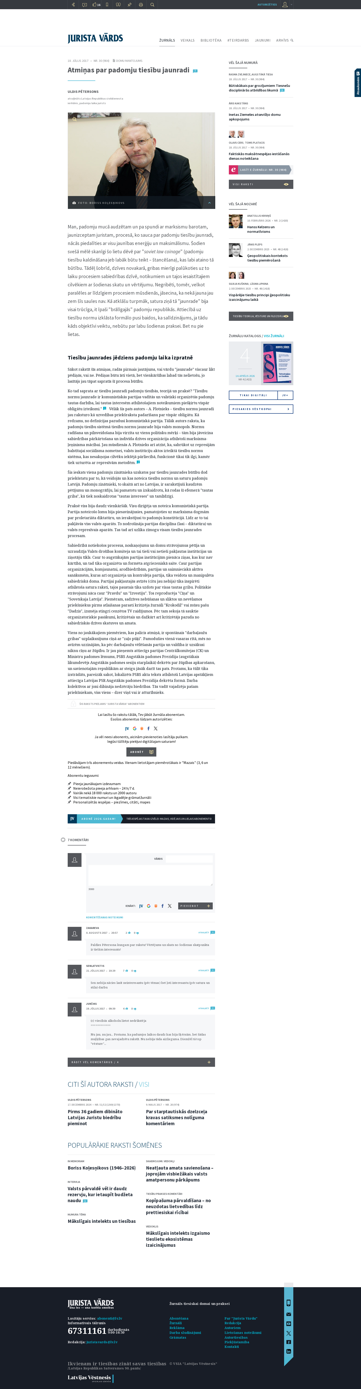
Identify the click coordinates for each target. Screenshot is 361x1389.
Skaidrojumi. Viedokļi (160, 1161)
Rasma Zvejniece (239, 74)
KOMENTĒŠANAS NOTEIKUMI (104, 917)
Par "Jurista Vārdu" (241, 1318)
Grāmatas (177, 1337)
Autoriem (232, 1328)
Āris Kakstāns (238, 103)
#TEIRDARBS (238, 40)
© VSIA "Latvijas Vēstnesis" (193, 1363)
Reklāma (177, 1328)
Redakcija (233, 1323)
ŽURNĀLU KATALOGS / (256, 335)
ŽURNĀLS (167, 40)
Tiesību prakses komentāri (164, 1193)
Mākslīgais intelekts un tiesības (102, 1221)
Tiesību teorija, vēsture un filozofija (261, 316)
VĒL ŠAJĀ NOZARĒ (243, 204)
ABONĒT (137, 752)
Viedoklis (152, 1226)
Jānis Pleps (254, 244)
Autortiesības (236, 1337)
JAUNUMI (263, 40)
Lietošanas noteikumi (243, 1332)
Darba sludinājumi (185, 1332)
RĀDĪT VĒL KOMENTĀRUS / (141, 1062)
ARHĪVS (282, 40)
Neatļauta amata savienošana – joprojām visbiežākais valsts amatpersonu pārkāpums (179, 1174)
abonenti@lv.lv (109, 1318)
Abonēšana (179, 1318)
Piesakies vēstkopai (261, 409)
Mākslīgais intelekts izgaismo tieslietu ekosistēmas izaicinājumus (178, 1239)
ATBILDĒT (203, 932)
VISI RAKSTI (261, 184)
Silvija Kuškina (239, 283)
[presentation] (190, 894)
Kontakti (231, 1346)
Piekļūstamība (237, 1342)
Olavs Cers (236, 142)
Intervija (74, 1182)
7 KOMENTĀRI (78, 839)
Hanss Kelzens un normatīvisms (261, 229)
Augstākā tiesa (262, 74)
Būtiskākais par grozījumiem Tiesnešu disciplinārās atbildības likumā (259, 87)
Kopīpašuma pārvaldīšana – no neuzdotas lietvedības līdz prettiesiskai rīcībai (178, 1206)
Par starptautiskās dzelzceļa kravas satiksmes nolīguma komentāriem (176, 1117)
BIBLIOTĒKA (211, 40)
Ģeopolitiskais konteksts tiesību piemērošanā (267, 257)
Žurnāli (175, 1323)
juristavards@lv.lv (102, 1342)
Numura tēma (77, 1214)
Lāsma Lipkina (259, 283)
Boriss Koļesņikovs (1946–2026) (102, 1168)
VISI (144, 1084)
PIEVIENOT (189, 906)
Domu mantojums (129, 61)
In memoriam (76, 1161)
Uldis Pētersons (83, 91)
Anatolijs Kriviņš (259, 215)
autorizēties (267, 4)
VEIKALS (188, 40)
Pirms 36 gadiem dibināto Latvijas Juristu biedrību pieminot (95, 1117)
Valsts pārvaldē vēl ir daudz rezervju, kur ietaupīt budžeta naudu (100, 1194)
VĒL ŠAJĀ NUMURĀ (243, 62)
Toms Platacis (255, 142)
